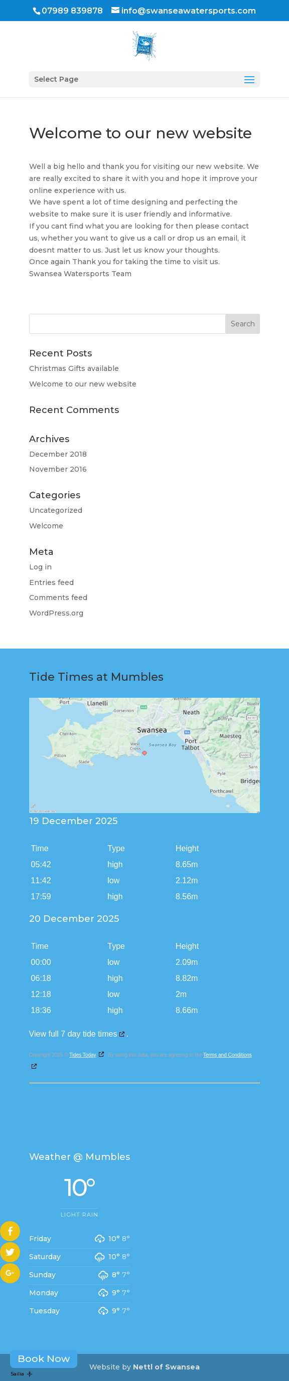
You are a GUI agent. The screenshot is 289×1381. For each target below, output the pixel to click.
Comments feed (58, 597)
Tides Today (82, 1055)
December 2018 (58, 454)
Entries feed (51, 582)
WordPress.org (56, 613)
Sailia (22, 1373)
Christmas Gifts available (74, 368)
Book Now (44, 1358)
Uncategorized (55, 510)
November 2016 (58, 469)
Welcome (46, 525)
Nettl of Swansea (166, 1366)
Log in (40, 566)
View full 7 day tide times (73, 1034)
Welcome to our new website (82, 383)
